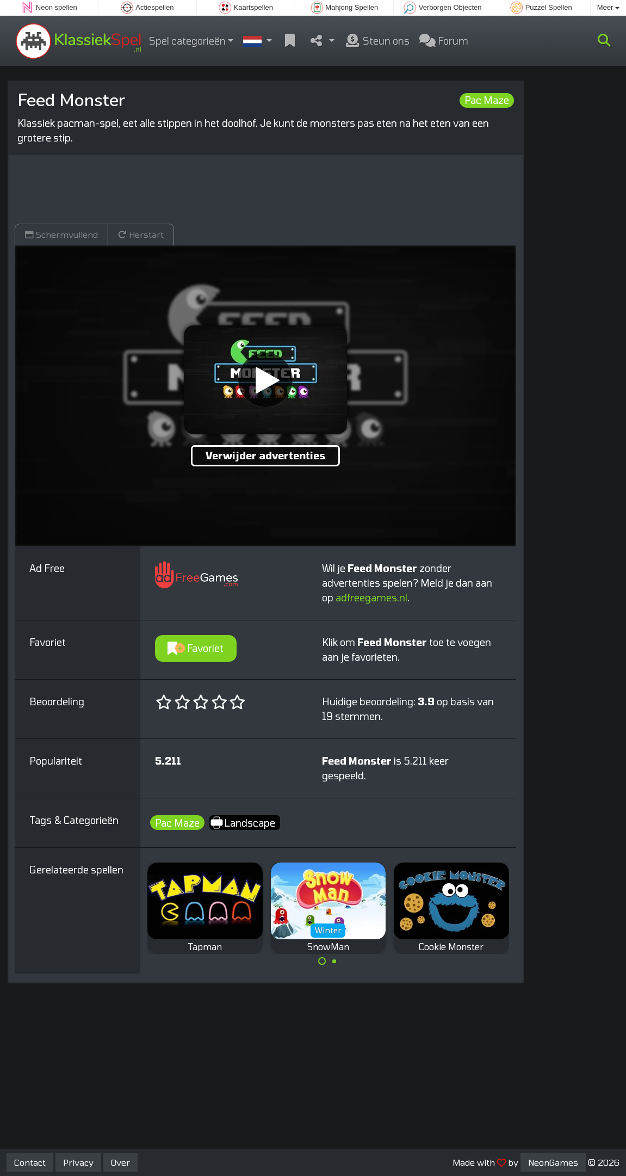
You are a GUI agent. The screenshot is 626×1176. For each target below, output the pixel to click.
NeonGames (553, 1162)
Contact (30, 1162)
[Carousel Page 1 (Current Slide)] (322, 961)
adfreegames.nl (371, 598)
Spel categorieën (187, 41)
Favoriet (196, 648)
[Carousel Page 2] (334, 961)
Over (120, 1162)
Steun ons (377, 41)
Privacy (78, 1162)
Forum (443, 41)
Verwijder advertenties (265, 455)
